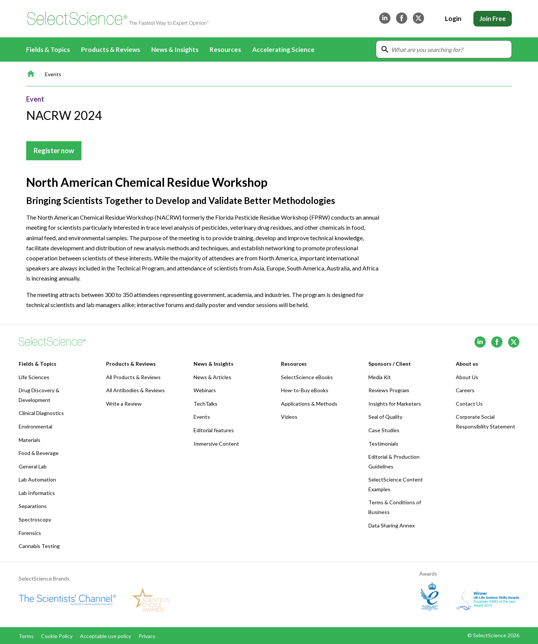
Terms (26, 636)
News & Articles (212, 377)
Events (53, 74)
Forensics (30, 533)
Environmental (35, 426)
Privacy (147, 636)
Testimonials (383, 443)
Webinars (205, 390)
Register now (54, 150)
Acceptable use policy (105, 636)
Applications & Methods (309, 403)
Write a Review (124, 403)
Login (453, 18)
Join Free (492, 18)
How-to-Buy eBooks (304, 390)
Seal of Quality (385, 417)
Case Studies (383, 430)
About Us (467, 377)
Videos (289, 417)
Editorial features (214, 430)
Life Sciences (34, 377)
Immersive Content (216, 443)
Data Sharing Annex (391, 525)
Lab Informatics (37, 493)
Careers (465, 390)
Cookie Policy (56, 636)
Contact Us (469, 403)
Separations (33, 506)
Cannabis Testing (39, 546)
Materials (29, 440)
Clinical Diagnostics (41, 413)
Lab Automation (37, 479)
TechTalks (205, 403)
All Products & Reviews (133, 377)
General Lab (33, 466)
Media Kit (379, 377)
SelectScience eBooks (307, 377)
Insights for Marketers (394, 403)
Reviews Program (388, 390)
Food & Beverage (39, 453)
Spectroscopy (35, 519)
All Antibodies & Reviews (135, 390)
